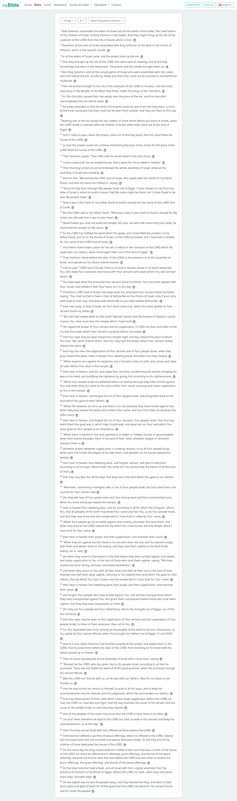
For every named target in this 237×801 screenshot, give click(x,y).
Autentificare (193, 4)
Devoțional (60, 5)
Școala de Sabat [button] (80, 5)
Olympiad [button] (100, 5)
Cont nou (209, 4)
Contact (116, 5)
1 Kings (67, 20)
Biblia (37, 5)
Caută (47, 5)
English (224, 4)
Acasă (28, 5)
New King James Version (106, 20)
